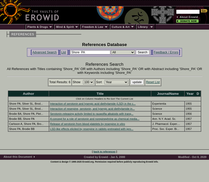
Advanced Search (44, 52)
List (63, 52)
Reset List (153, 82)
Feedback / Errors (166, 52)
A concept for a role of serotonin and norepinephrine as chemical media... (94, 118)
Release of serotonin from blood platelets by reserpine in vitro (87, 123)
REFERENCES (22, 34)
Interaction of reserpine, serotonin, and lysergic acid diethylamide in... (92, 108)
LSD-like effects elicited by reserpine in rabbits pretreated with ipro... (91, 128)
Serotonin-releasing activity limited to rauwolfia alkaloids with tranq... (91, 113)
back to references (105, 151)
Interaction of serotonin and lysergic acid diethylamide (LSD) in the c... (93, 103)
